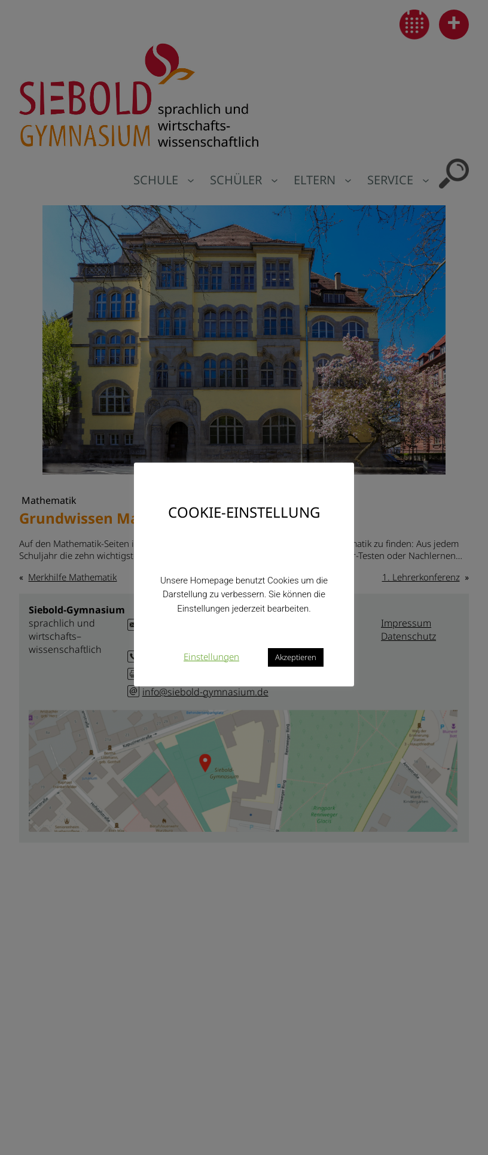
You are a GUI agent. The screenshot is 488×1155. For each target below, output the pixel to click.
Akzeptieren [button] (295, 657)
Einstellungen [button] (211, 656)
